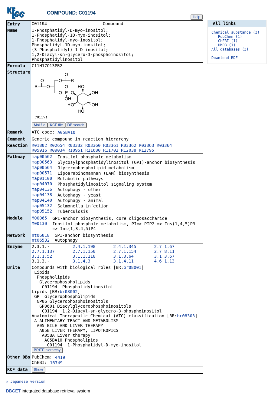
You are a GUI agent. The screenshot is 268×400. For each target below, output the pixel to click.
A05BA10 (66, 133)
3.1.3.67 (164, 256)
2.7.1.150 (84, 252)
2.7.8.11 (164, 252)
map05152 (42, 211)
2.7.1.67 (164, 247)
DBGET (13, 391)
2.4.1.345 (124, 247)
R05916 (39, 150)
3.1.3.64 (123, 256)
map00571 (42, 173)
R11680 (93, 150)
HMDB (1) (227, 45)
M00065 (39, 218)
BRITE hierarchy (47, 351)
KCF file (56, 126)
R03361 (111, 146)
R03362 (128, 146)
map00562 (42, 157)
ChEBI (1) (228, 41)
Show (38, 370)
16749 (56, 363)
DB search (75, 126)
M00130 (39, 224)
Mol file (39, 126)
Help (196, 17)
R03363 (146, 146)
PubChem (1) (230, 37)
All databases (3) (230, 49)
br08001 (132, 268)
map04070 (42, 184)
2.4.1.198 (84, 247)
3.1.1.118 (84, 256)
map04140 (42, 200)
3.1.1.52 (42, 256)
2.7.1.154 (124, 252)
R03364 (164, 146)
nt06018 (41, 235)
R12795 (146, 150)
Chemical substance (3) (235, 32)
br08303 (186, 316)
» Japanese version (25, 382)
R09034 (57, 150)
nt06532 (41, 240)
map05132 (42, 206)
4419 (60, 357)
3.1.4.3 (81, 261)
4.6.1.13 (164, 261)
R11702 (111, 150)
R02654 (57, 146)
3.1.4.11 (123, 261)
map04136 (42, 189)
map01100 (42, 179)
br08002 (69, 292)
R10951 (75, 150)
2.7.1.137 (43, 252)
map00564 (42, 168)
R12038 (128, 150)
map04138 (42, 195)
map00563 (42, 162)
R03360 (93, 146)
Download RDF (224, 58)
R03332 (75, 146)
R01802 (39, 146)
